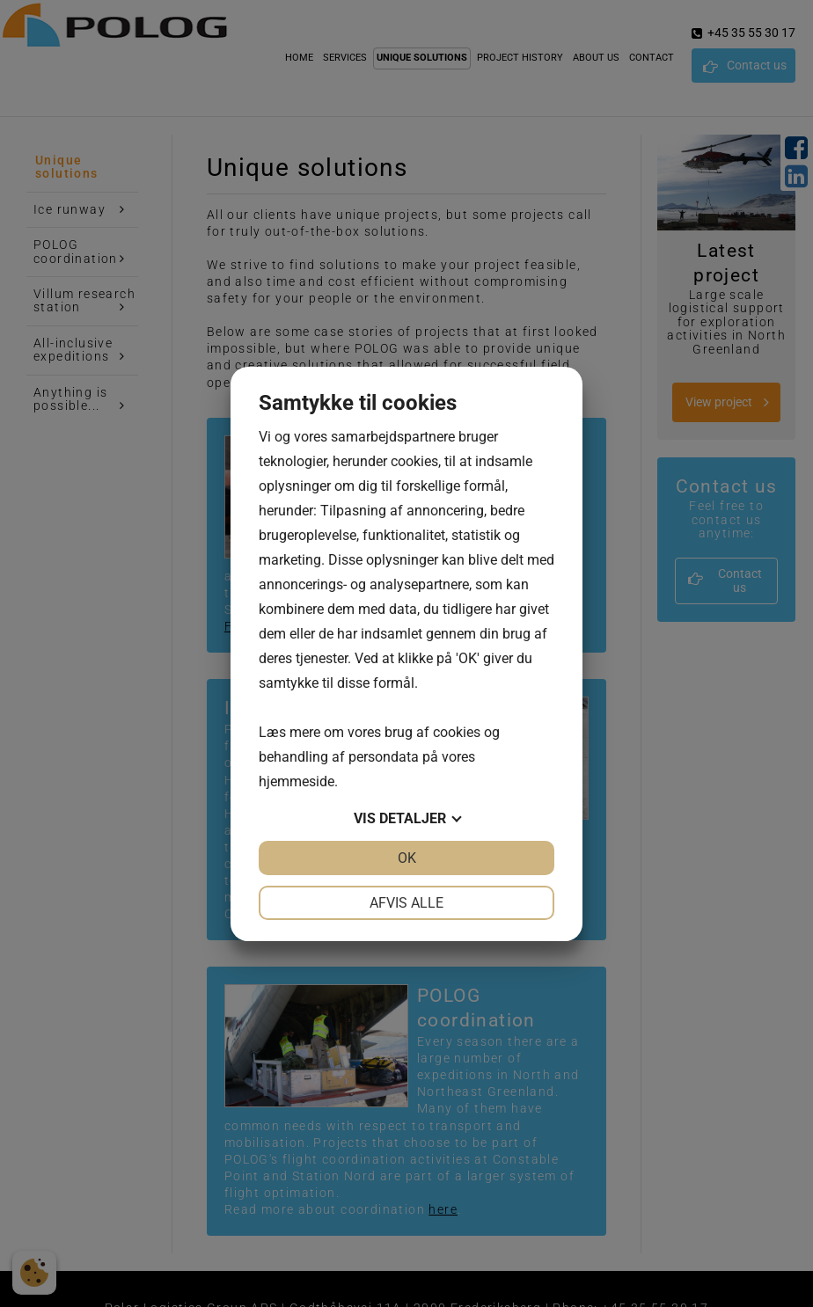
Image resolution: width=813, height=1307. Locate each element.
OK (407, 858)
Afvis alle (406, 902)
